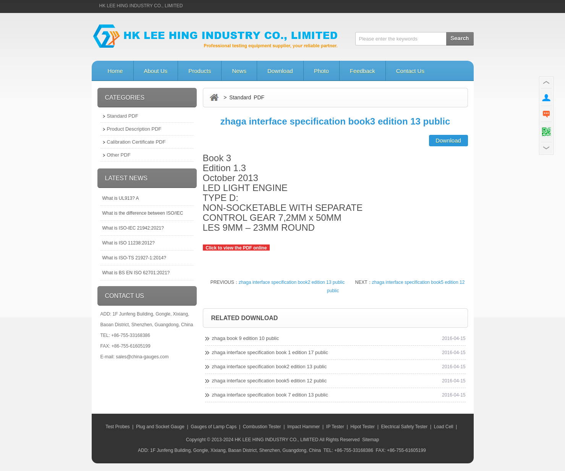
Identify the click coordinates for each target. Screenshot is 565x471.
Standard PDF (122, 116)
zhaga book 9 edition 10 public (245, 338)
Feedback (362, 71)
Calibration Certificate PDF (136, 142)
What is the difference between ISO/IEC (142, 213)
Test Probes (117, 426)
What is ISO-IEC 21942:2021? (133, 228)
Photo (321, 71)
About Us (156, 71)
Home (115, 71)
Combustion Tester (262, 426)
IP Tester (335, 426)
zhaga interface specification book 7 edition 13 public (270, 395)
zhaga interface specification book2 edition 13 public (292, 282)
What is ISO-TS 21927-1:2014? (134, 258)
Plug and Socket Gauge (160, 426)
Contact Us (410, 71)
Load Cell (443, 426)
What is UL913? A (120, 198)
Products (199, 71)
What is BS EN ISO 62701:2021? (136, 272)
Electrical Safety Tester (404, 426)
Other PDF (119, 155)
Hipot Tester (362, 426)
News (239, 71)
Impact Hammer (303, 426)
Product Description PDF (134, 129)
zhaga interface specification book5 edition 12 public (269, 381)
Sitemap (370, 439)
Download (280, 71)
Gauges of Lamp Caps (213, 426)
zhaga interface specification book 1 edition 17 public (270, 352)
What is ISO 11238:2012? (128, 243)
